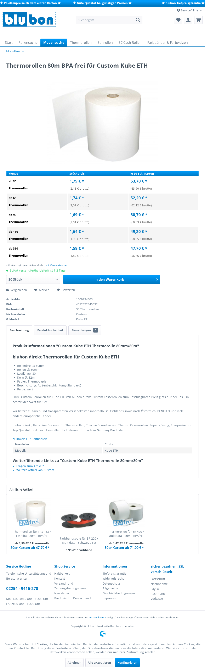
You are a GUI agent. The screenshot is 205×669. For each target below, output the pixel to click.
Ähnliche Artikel (21, 489)
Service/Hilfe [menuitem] (188, 10)
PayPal (155, 589)
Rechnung (158, 594)
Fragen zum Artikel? (28, 466)
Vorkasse (157, 599)
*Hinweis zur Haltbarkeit (30, 439)
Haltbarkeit (62, 573)
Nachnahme (159, 584)
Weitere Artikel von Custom (33, 470)
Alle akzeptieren (99, 662)
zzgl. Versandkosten (55, 265)
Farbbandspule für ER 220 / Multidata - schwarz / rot (79, 540)
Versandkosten (97, 617)
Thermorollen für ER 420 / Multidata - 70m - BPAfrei (126, 534)
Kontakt (59, 578)
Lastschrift (158, 579)
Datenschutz (111, 583)
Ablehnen (74, 662)
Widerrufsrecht (113, 578)
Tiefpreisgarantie (114, 573)
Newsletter (61, 593)
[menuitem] (109, 20)
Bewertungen (85, 330)
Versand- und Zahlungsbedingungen (70, 585)
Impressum (110, 598)
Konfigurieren (127, 662)
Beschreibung (19, 330)
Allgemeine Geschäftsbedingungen (119, 590)
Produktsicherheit (50, 330)
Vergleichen (16, 290)
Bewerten (66, 290)
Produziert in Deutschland (72, 598)
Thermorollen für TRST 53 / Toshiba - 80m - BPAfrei (32, 534)
